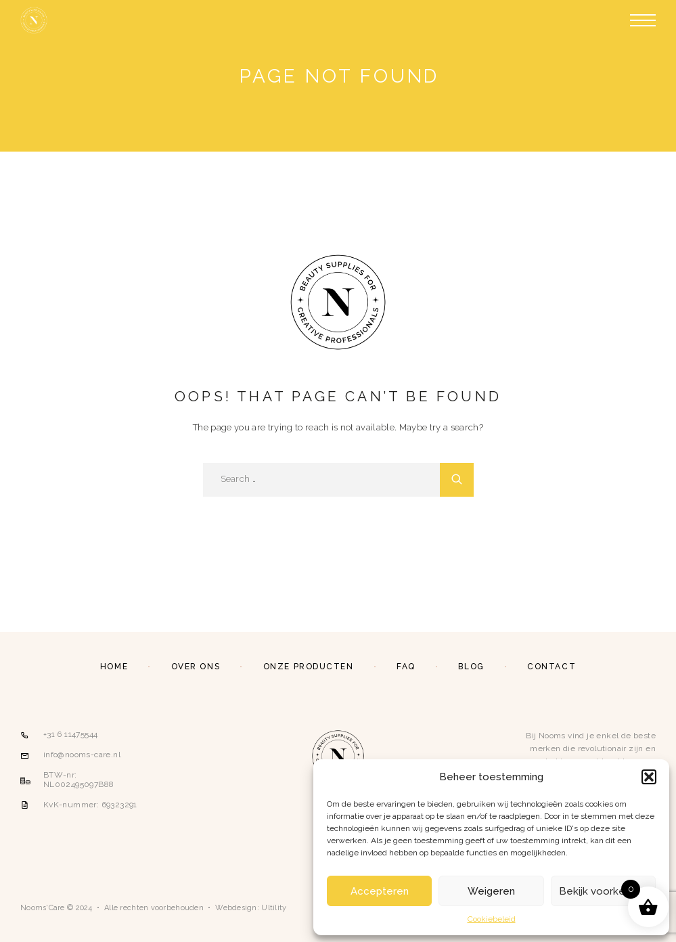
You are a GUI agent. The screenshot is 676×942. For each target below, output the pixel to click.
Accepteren (380, 891)
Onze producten (308, 666)
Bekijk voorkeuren (603, 891)
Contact (551, 666)
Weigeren (491, 891)
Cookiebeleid (492, 919)
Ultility (273, 907)
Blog (471, 666)
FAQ (406, 666)
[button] (649, 777)
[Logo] (33, 20)
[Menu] (643, 20)
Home (114, 666)
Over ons (195, 666)
